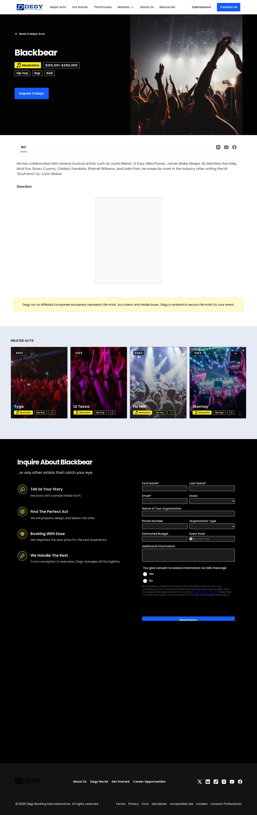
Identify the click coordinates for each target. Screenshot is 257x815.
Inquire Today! (31, 93)
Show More (24, 186)
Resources (167, 7)
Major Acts (58, 7)
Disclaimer (159, 804)
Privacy (133, 804)
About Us (147, 7)
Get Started (120, 781)
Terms (120, 804)
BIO (23, 147)
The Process (103, 7)
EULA (145, 804)
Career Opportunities (149, 781)
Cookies (202, 804)
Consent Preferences (226, 804)
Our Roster (80, 7)
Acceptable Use (181, 804)
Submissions (201, 7)
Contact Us (228, 7)
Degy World (99, 781)
